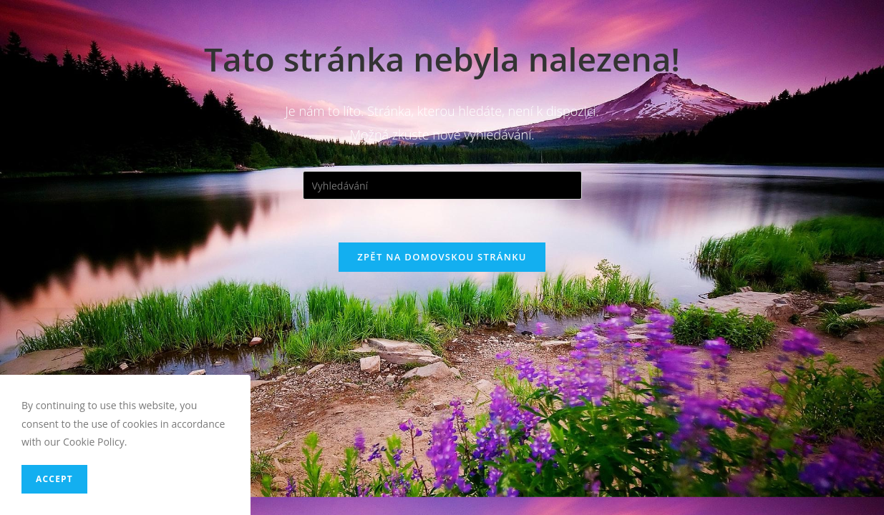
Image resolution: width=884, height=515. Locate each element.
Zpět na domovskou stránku (441, 256)
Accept (54, 479)
